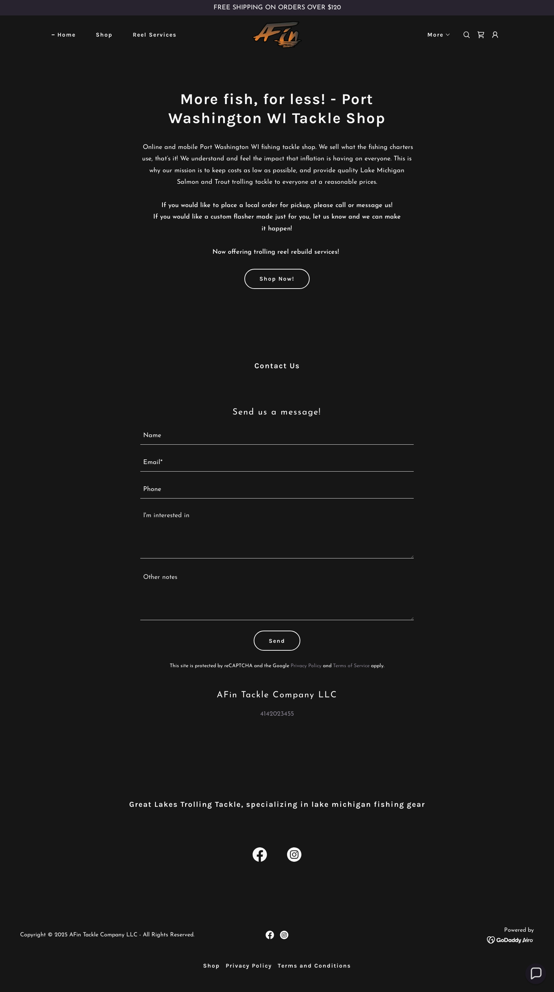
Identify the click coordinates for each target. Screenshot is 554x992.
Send (277, 640)
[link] (277, 34)
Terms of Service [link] (351, 666)
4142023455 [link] (277, 714)
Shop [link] (104, 34)
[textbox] (277, 435)
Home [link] (66, 34)
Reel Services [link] (155, 34)
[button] (436, 35)
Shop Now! (277, 278)
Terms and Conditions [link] (314, 965)
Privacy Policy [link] (306, 666)
